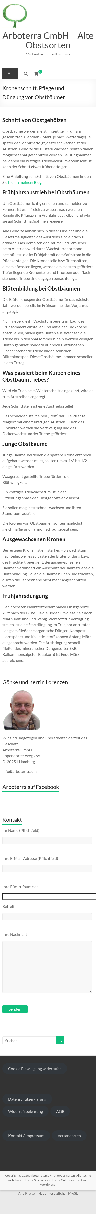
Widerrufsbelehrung (25, 1111)
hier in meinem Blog (25, 182)
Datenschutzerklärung (27, 1099)
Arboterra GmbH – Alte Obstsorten (48, 40)
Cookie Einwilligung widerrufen (35, 1068)
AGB (60, 1111)
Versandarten (69, 1135)
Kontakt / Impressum (26, 1135)
